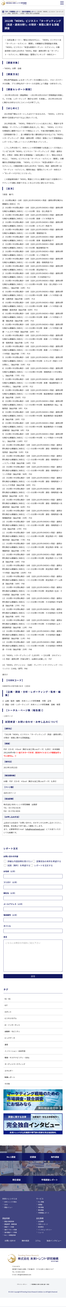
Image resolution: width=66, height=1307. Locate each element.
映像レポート (10, 1077)
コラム (38, 1240)
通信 (6, 1044)
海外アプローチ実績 (10, 1230)
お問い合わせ (10, 1240)
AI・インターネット (12, 1025)
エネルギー (9, 1070)
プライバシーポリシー (22, 1284)
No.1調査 (41, 1202)
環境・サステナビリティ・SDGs (17, 1057)
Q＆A (6, 1204)
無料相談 (25, 1240)
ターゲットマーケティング (15, 1064)
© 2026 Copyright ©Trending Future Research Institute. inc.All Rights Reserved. (33, 1292)
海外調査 (41, 1207)
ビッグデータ (10, 1038)
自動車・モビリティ (12, 1031)
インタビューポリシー (45, 1230)
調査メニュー (8, 1207)
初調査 (40, 1204)
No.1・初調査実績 (10, 1235)
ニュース (41, 1232)
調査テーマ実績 (9, 1227)
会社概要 (41, 1221)
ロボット (8, 1012)
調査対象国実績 (9, 1221)
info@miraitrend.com (35, 829)
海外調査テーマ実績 (10, 1232)
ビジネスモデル (11, 1018)
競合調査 (41, 1210)
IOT (6, 1005)
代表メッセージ (43, 1224)
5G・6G (7, 999)
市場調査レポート (43, 1213)
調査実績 (6, 1218)
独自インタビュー (54, 1240)
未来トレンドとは (9, 1198)
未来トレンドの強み (10, 1202)
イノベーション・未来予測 (15, 1051)
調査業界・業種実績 (10, 1224)
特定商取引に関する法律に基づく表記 (40, 1284)
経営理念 (41, 1227)
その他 (7, 1083)
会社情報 (39, 1218)
